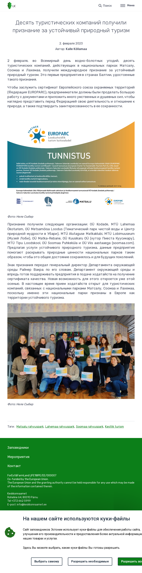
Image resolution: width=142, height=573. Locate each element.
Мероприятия (18, 457)
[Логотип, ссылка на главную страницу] (11, 5)
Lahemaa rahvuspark (59, 426)
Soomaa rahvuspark (89, 426)
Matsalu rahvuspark (30, 426)
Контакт (14, 466)
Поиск (107, 5)
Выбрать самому (46, 561)
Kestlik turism (114, 426)
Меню (127, 5)
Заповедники (18, 448)
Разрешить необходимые (90, 561)
